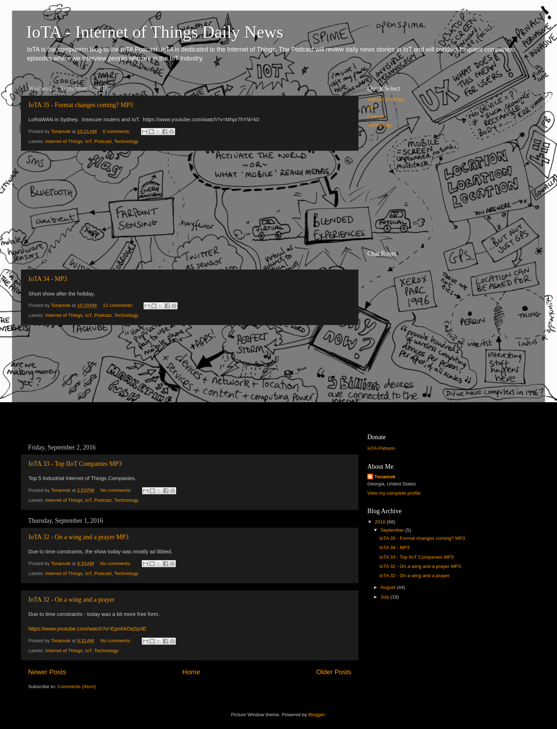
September (392, 530)
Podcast (103, 141)
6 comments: (117, 131)
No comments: (117, 490)
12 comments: (119, 305)
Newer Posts (47, 672)
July (385, 597)
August (388, 587)
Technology (126, 141)
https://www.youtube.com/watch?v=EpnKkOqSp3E (87, 629)
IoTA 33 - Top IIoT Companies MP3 (75, 463)
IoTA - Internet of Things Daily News (154, 31)
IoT (88, 141)
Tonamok (384, 476)
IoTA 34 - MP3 (47, 278)
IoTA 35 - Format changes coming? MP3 (80, 104)
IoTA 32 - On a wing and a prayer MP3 (78, 537)
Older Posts (333, 672)
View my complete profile (394, 493)
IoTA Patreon (381, 448)
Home (191, 672)
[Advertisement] (189, 210)
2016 (381, 522)
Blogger (316, 714)
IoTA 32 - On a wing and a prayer (71, 599)
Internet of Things (63, 141)
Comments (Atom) (77, 686)
